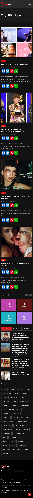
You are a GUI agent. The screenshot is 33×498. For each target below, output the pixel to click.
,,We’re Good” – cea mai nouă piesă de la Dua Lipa (16, 197)
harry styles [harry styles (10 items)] (22, 445)
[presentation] (26, 295)
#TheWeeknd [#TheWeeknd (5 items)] (6, 433)
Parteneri (27, 485)
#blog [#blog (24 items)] (4, 397)
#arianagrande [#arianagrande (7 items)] (7, 393)
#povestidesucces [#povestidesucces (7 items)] (21, 421)
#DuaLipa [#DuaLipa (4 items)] (5, 405)
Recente (6, 328)
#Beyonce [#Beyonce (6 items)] (24, 393)
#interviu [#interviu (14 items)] (11, 409)
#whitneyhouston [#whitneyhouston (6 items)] (19, 433)
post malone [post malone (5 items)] (17, 449)
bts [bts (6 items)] (13, 441)
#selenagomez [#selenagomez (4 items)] (19, 425)
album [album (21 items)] (4, 437)
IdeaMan (16, 341)
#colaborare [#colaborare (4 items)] (13, 397)
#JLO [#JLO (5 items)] (18, 409)
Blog (12, 485)
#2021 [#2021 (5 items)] (4, 389)
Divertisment (5, 485)
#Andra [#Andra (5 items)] (28, 389)
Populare (16, 328)
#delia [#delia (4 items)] (14, 401)
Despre (3, 480)
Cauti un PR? (19, 485)
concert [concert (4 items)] (5, 445)
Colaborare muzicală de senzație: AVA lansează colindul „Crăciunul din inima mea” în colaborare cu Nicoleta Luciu (21, 363)
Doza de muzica (16, 480)
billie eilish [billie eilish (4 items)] (6, 441)
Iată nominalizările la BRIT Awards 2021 (15, 64)
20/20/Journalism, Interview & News (12, 482)
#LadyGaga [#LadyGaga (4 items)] (17, 413)
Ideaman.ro (15, 490)
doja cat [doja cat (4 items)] (13, 445)
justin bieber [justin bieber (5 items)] (6, 449)
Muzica (25, 480)
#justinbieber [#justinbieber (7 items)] (6, 413)
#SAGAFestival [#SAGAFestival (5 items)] (7, 425)
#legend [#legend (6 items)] (15, 417)
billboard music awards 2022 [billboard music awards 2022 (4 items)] (18, 437)
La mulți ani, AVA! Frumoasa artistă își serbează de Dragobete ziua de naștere (20, 336)
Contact (4, 487)
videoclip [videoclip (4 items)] (5, 453)
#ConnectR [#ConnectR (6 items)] (6, 401)
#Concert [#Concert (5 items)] (23, 397)
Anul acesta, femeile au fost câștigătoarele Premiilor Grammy (13, 130)
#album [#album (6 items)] (20, 389)
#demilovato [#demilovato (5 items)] (23, 401)
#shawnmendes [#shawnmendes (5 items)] (7, 429)
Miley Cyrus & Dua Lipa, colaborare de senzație (15, 264)
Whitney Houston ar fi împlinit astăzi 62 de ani (20, 373)
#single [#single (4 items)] (17, 429)
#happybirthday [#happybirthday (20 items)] (25, 405)
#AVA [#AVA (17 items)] (16, 393)
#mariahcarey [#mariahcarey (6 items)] (25, 417)
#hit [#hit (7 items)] (4, 409)
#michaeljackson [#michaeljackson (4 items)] (8, 421)
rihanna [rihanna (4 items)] (26, 449)
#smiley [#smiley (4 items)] (25, 429)
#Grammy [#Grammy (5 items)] (15, 405)
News (3, 61)
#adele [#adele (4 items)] (12, 389)
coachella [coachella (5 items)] (20, 441)
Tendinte (27, 328)
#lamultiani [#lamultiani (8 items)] (6, 417)
